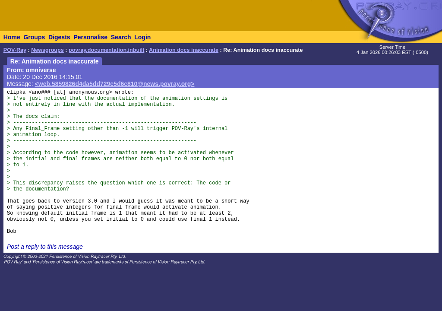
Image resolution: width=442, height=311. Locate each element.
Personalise (90, 37)
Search (121, 37)
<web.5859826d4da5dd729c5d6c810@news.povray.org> (115, 83)
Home (11, 37)
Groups (34, 37)
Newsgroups (47, 50)
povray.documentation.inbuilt (106, 50)
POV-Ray (14, 50)
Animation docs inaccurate (183, 50)
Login (142, 37)
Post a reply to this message (45, 246)
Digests (59, 37)
